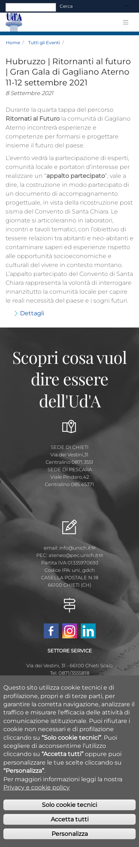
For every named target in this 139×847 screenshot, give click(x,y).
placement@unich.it (69, 680)
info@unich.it (77, 548)
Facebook (51, 630)
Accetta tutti (70, 824)
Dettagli (32, 313)
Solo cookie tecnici (69, 810)
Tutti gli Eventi (44, 42)
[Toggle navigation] (126, 6)
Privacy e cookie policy (36, 792)
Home (13, 42)
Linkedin (88, 630)
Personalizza (70, 839)
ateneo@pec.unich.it (76, 555)
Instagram (69, 630)
